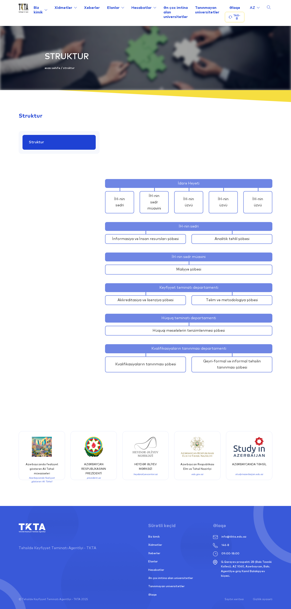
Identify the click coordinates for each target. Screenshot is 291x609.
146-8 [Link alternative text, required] (221, 545)
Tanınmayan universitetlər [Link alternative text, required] (207, 10)
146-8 (234, 17)
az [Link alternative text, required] (252, 8)
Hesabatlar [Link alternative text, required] (141, 8)
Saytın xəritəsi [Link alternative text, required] (234, 599)
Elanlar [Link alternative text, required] (113, 8)
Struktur (36, 142)
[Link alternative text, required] (23, 13)
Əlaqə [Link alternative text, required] (234, 8)
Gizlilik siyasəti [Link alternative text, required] (262, 599)
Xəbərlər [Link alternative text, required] (92, 8)
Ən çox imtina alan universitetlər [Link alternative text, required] (175, 12)
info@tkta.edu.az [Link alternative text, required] (229, 537)
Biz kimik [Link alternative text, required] (38, 10)
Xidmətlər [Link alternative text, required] (63, 8)
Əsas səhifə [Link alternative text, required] (53, 68)
